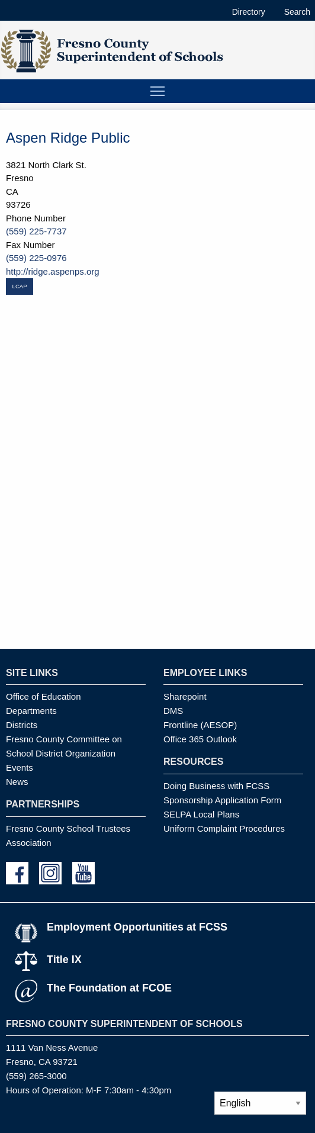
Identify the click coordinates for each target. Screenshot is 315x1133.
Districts (21, 725)
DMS (173, 711)
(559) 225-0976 (36, 258)
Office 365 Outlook (200, 739)
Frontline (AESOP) (200, 725)
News (17, 782)
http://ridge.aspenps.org (52, 271)
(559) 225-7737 (36, 231)
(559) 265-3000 (36, 1076)
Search (297, 12)
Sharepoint (185, 696)
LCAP (19, 286)
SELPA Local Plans (201, 814)
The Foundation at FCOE (109, 988)
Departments (31, 711)
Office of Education (43, 696)
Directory (248, 12)
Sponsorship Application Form (222, 800)
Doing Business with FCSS (216, 786)
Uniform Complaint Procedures (224, 828)
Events (19, 767)
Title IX (64, 959)
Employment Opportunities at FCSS (137, 927)
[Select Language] (260, 1103)
